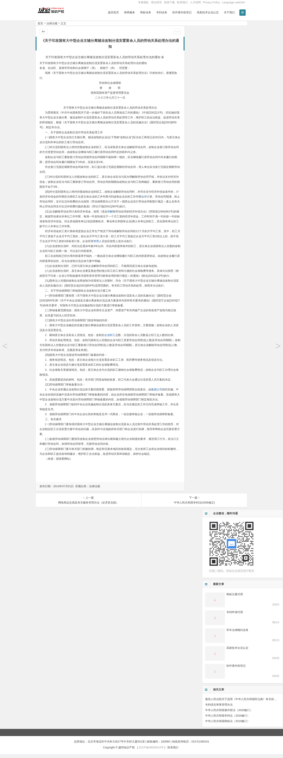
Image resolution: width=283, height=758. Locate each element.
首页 (40, 27)
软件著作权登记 (182, 12)
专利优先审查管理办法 (219, 708)
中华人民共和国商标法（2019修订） (227, 725)
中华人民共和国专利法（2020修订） (227, 719)
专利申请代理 (234, 616)
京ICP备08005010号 (151, 751)
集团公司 (156, 393)
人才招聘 (195, 2)
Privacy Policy (211, 2)
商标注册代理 (234, 598)
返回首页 (113, 12)
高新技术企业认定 (208, 12)
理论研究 (156, 2)
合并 (144, 200)
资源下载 (169, 2)
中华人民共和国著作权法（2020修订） (229, 714)
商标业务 (145, 12)
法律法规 (51, 27)
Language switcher (233, 2)
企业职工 (109, 339)
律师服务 (129, 12)
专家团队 (143, 2)
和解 (110, 215)
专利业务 (161, 12)
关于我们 (229, 12)
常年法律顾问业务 (237, 633)
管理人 (97, 245)
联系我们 (182, 2)
